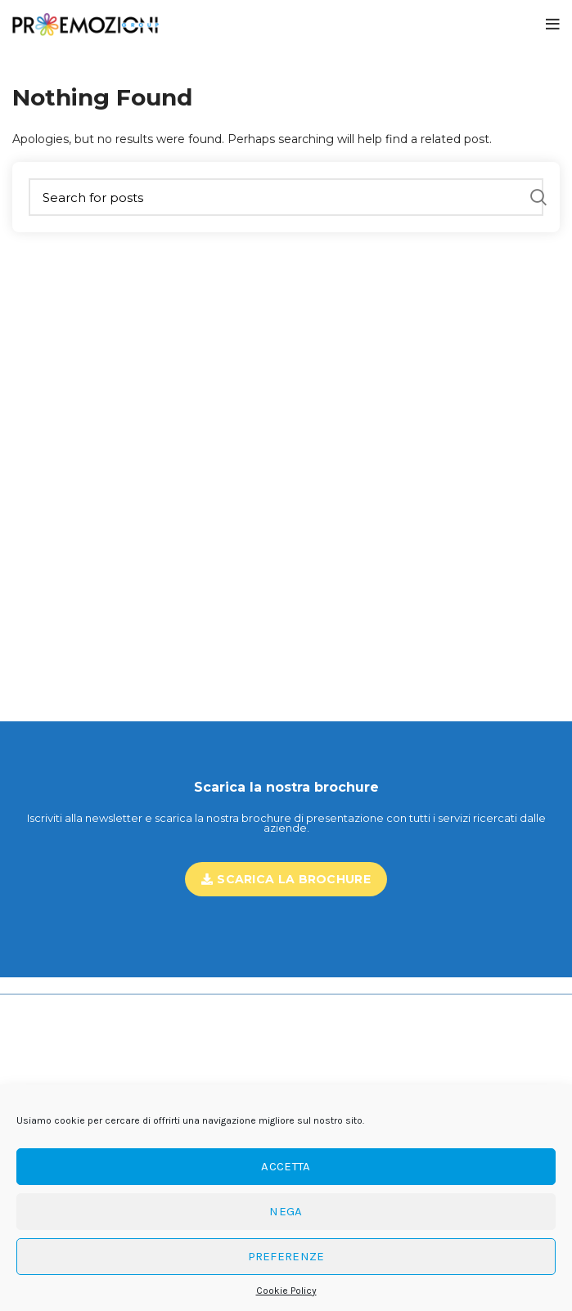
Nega (285, 1211)
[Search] (286, 197)
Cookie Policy (286, 1290)
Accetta (285, 1166)
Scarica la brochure (286, 879)
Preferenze (286, 1256)
